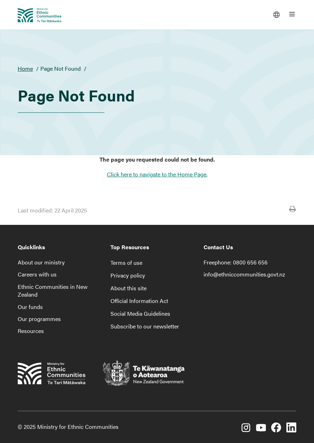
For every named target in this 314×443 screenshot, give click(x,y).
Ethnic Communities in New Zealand (52, 290)
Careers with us (37, 274)
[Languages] (276, 14)
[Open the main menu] (292, 14)
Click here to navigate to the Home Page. (157, 174)
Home (25, 68)
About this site (128, 288)
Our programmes (39, 319)
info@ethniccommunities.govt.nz (244, 274)
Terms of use (126, 262)
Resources (31, 331)
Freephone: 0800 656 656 (236, 262)
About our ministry (41, 262)
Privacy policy (127, 275)
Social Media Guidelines (140, 313)
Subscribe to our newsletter (144, 326)
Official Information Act (139, 301)
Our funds (30, 307)
